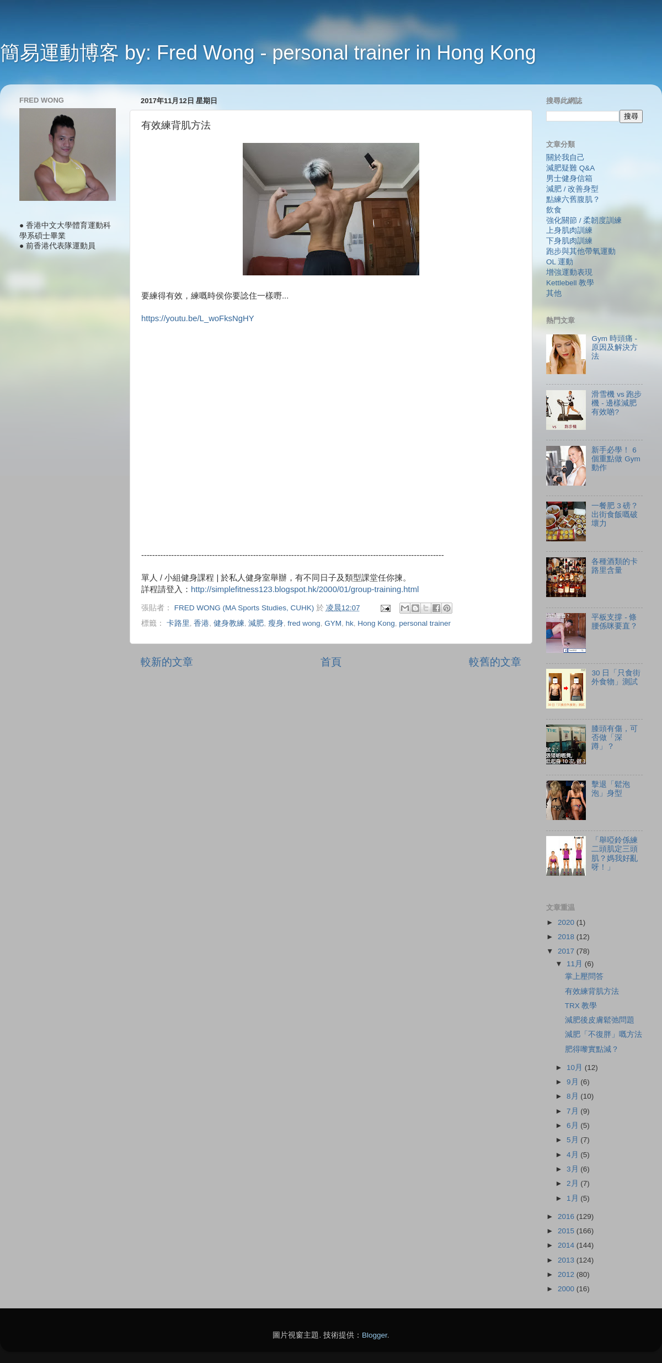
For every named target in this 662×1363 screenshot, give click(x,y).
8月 (573, 1096)
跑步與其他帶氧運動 (581, 251)
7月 (573, 1111)
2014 (567, 1245)
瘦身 (276, 623)
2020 (567, 922)
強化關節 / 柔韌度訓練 (584, 220)
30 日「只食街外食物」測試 (615, 677)
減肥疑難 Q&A (570, 168)
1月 (573, 1198)
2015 (567, 1231)
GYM (332, 623)
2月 (573, 1183)
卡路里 (178, 623)
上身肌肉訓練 (569, 230)
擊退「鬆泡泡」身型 (610, 788)
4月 (573, 1155)
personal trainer (425, 623)
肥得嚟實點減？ (592, 1049)
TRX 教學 (581, 1006)
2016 (567, 1216)
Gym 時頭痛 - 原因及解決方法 (614, 347)
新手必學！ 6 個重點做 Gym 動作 (615, 459)
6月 (573, 1125)
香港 (201, 623)
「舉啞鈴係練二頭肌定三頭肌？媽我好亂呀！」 (614, 853)
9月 (573, 1082)
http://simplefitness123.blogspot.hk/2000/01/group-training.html (305, 589)
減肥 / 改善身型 (572, 189)
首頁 (331, 662)
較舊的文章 (495, 662)
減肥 (256, 623)
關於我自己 (565, 157)
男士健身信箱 (569, 178)
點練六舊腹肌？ (573, 199)
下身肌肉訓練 (569, 241)
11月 (576, 964)
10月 (576, 1067)
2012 (567, 1274)
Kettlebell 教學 (570, 283)
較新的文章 (167, 662)
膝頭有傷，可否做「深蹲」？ (614, 737)
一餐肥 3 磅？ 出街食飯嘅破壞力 (614, 515)
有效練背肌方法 (592, 991)
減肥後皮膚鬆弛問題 (599, 1020)
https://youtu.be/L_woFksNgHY (197, 318)
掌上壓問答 (584, 976)
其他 (554, 293)
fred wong (303, 623)
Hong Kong (376, 623)
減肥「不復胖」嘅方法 (603, 1034)
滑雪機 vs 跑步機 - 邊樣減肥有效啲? (616, 403)
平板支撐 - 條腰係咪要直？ (614, 621)
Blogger (374, 1335)
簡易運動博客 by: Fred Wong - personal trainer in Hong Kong (268, 52)
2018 (567, 937)
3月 (573, 1169)
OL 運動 (559, 262)
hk (349, 623)
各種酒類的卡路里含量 (614, 565)
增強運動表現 (569, 272)
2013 (567, 1260)
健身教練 (228, 623)
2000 (567, 1289)
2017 (567, 951)
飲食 (554, 210)
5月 (573, 1140)
